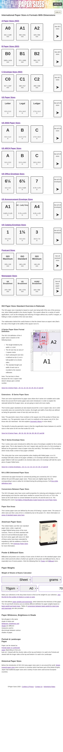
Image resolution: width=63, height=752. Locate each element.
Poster (43, 561)
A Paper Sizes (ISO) (10, 21)
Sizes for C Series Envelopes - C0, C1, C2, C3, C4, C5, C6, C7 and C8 (25, 467)
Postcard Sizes (8, 250)
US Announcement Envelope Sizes (17, 199)
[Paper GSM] (10, 588)
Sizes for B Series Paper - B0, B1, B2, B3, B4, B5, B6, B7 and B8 (23, 433)
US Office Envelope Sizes (13, 174)
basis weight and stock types (11, 606)
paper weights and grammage (22, 602)
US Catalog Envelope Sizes (14, 225)
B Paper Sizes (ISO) (10, 46)
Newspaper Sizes (9, 276)
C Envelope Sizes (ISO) (12, 72)
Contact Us (38, 686)
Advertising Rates (49, 686)
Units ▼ (58, 12)
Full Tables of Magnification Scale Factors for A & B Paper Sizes (36, 500)
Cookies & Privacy (28, 686)
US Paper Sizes (8, 97)
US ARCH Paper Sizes (11, 148)
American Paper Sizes (20, 543)
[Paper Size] (28, 588)
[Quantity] (16, 579)
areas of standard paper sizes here (13, 515)
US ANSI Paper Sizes (11, 123)
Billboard (51, 561)
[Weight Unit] (46, 579)
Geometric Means (36, 421)
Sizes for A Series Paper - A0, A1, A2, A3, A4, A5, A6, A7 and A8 (22, 388)
